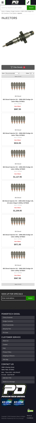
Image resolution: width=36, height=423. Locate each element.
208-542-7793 (7, 378)
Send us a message (9, 381)
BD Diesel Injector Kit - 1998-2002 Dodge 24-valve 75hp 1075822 (18, 134)
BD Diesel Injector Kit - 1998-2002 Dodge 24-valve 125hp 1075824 (18, 269)
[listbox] (12, 73)
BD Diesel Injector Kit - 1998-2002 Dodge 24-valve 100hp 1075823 (18, 236)
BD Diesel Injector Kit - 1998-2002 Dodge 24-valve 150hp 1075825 (18, 168)
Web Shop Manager (18, 418)
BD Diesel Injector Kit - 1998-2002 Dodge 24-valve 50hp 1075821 (18, 100)
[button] (18, 7)
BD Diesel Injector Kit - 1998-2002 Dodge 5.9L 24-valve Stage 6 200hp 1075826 (18, 202)
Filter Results (18, 67)
